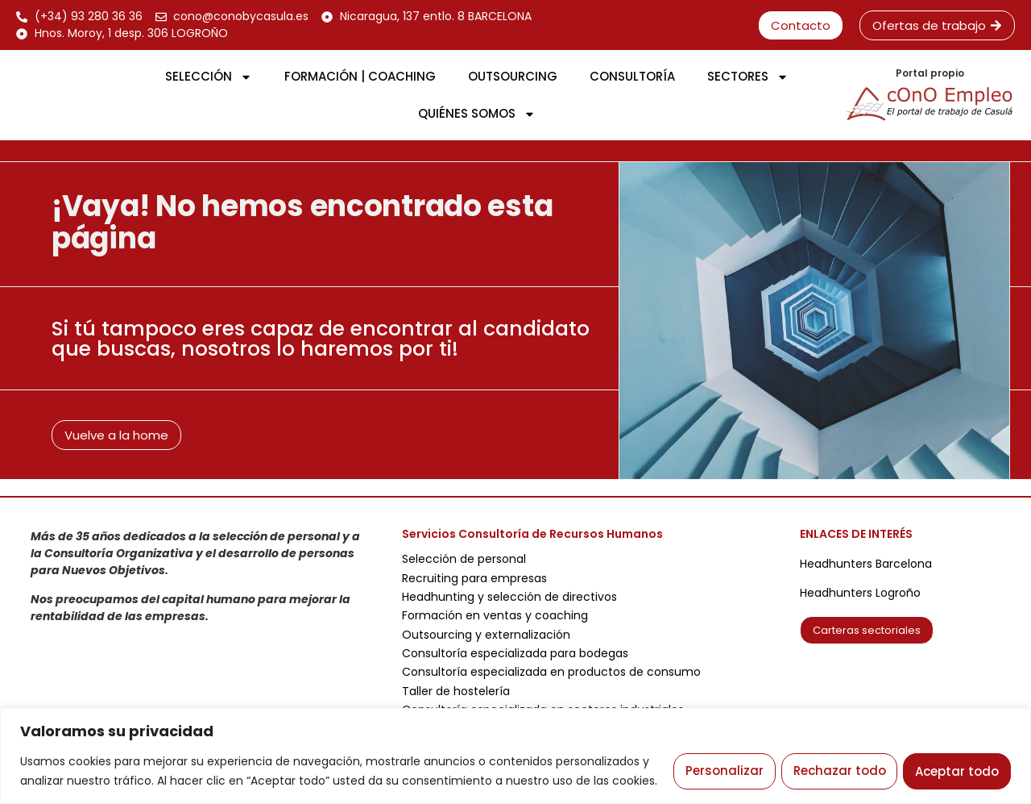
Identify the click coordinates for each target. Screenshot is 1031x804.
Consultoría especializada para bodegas (515, 653)
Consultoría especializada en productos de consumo (551, 672)
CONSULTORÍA (632, 76)
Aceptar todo (956, 760)
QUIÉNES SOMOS (477, 114)
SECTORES (748, 77)
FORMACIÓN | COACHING (360, 76)
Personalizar (718, 760)
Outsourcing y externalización (486, 635)
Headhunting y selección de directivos (509, 597)
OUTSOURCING (512, 76)
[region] (515, 746)
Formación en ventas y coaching (495, 615)
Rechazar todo (835, 760)
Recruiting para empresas (474, 578)
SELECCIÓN (208, 77)
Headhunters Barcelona (866, 564)
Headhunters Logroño (860, 593)
